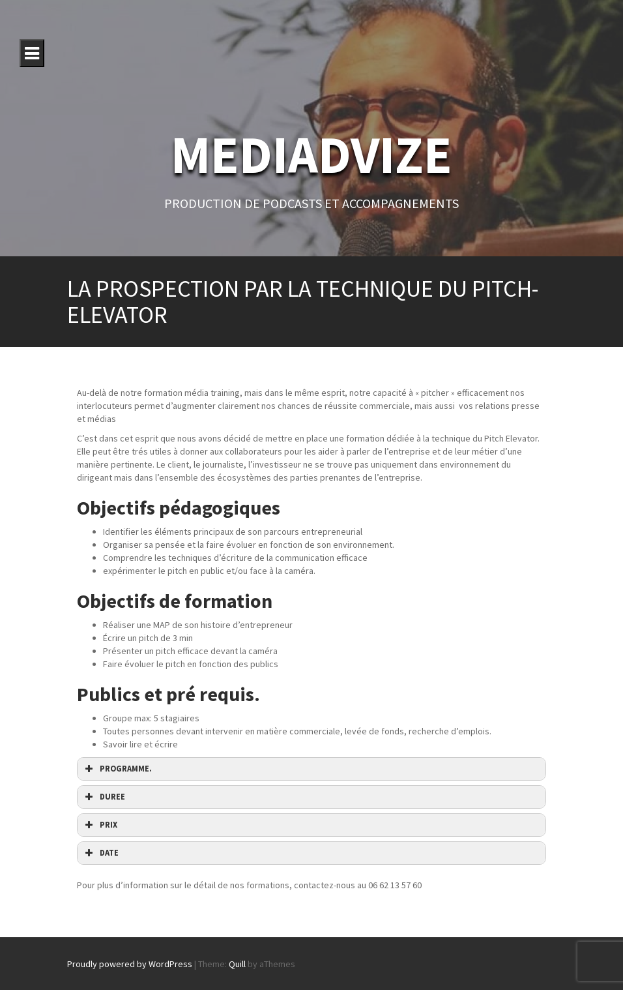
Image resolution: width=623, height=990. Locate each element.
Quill (237, 964)
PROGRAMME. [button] (117, 768)
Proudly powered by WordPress (129, 964)
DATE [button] (100, 853)
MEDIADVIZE (311, 154)
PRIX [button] (99, 825)
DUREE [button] (103, 796)
